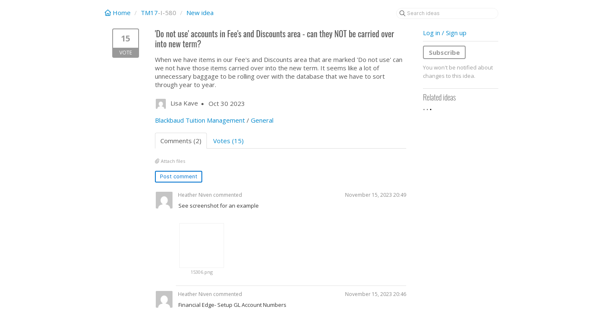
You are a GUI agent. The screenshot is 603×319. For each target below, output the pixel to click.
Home (118, 12)
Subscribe (444, 52)
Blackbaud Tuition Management (200, 120)
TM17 (149, 12)
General (262, 120)
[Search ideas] (447, 13)
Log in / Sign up (444, 32)
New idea (200, 12)
